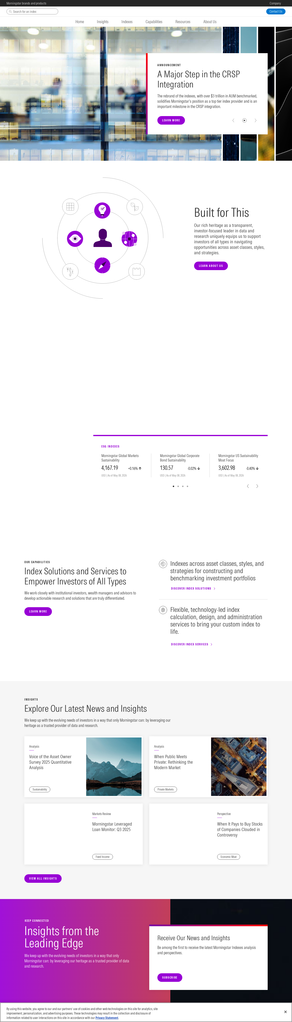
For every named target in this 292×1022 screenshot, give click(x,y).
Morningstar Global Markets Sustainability (120, 458)
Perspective (224, 814)
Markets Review (101, 814)
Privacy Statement (107, 1018)
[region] (146, 1012)
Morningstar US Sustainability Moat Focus (238, 458)
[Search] (32, 11)
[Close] (285, 1011)
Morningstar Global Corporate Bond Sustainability (180, 458)
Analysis (34, 746)
